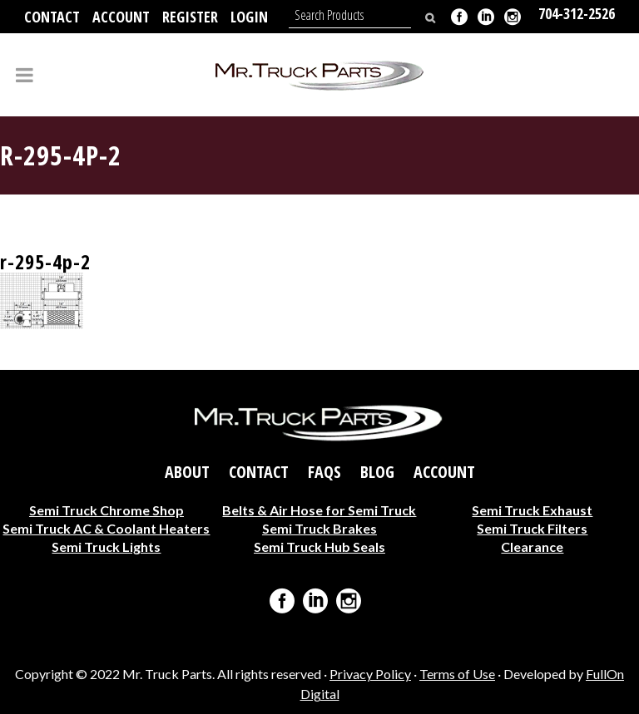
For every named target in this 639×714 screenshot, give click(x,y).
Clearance (532, 546)
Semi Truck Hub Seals (319, 546)
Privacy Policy (370, 674)
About (187, 471)
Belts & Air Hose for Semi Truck (319, 509)
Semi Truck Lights (106, 546)
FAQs (324, 471)
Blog (377, 471)
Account (121, 17)
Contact (52, 17)
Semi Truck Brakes (319, 527)
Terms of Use (457, 674)
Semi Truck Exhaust (532, 509)
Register (190, 17)
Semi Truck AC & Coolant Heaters (106, 527)
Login (249, 17)
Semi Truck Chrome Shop (106, 509)
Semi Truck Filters (532, 527)
